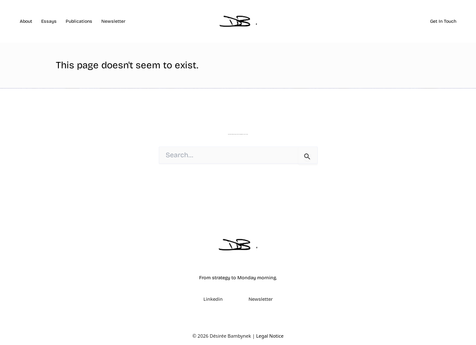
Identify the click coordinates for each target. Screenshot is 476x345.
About (26, 21)
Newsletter (113, 21)
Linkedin (213, 299)
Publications (79, 21)
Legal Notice (270, 336)
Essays (49, 21)
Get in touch (443, 21)
